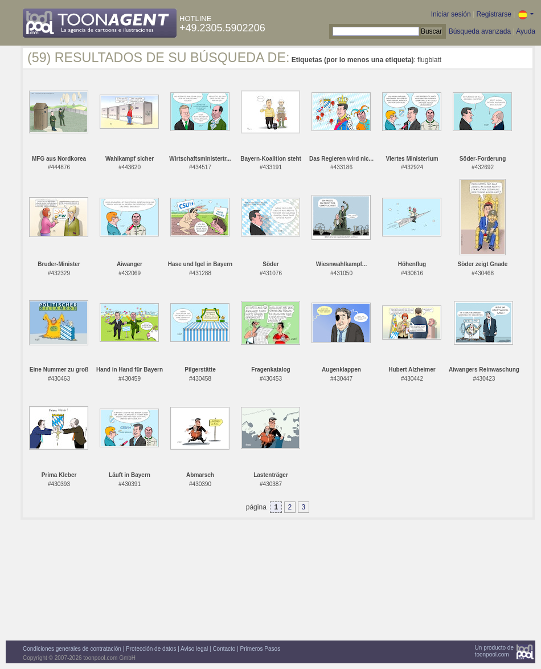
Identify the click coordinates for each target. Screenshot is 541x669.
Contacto (223, 649)
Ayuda (525, 31)
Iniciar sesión (451, 14)
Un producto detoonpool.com (494, 651)
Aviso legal (194, 649)
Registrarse (493, 14)
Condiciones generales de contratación (72, 649)
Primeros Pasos (260, 649)
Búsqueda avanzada (480, 31)
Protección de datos (151, 649)
